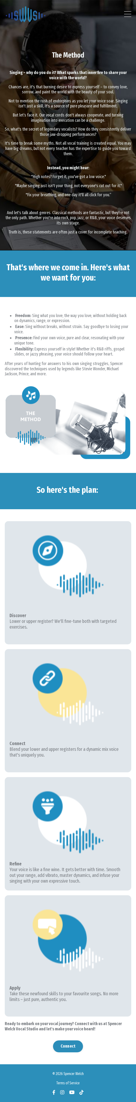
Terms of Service (68, 1083)
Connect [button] (68, 1046)
